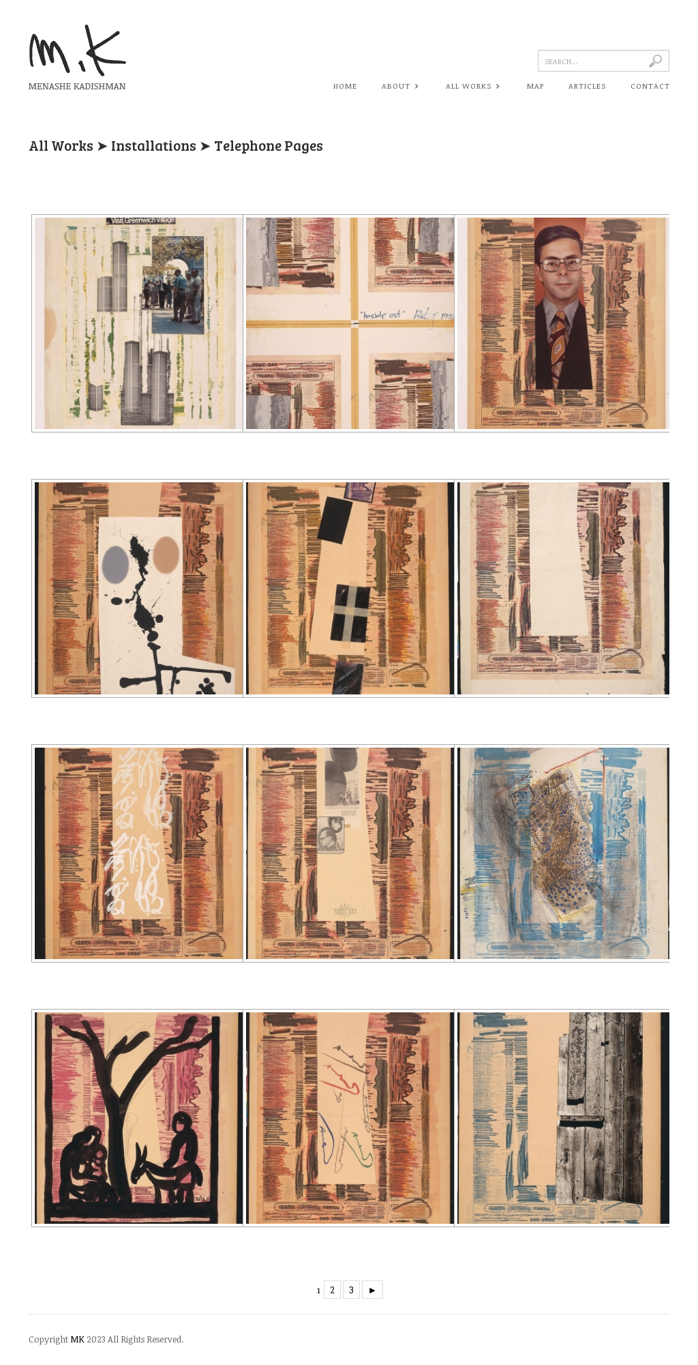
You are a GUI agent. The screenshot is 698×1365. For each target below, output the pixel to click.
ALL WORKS (472, 86)
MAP (535, 85)
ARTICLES (587, 85)
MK (77, 1339)
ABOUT (399, 86)
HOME (345, 85)
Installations (153, 145)
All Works (61, 145)
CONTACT (650, 85)
